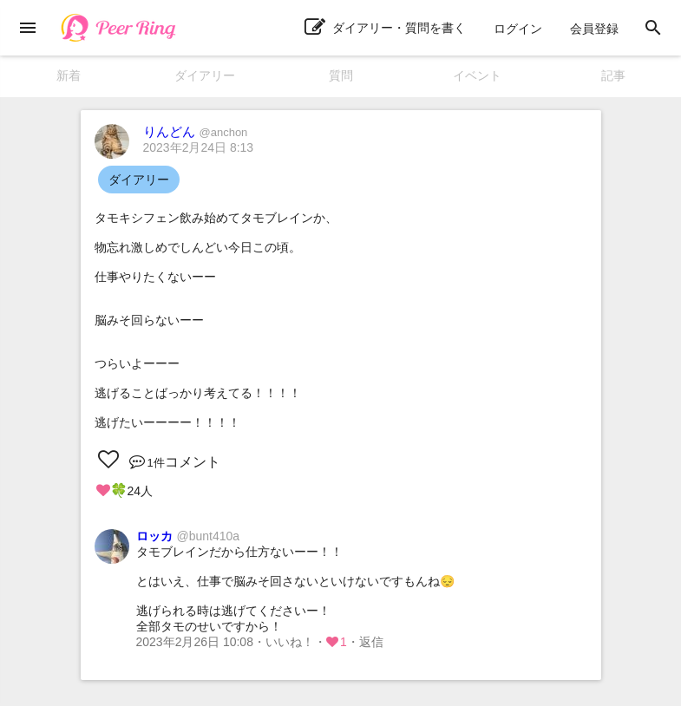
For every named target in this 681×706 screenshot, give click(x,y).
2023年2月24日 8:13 (198, 147)
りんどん (195, 131)
